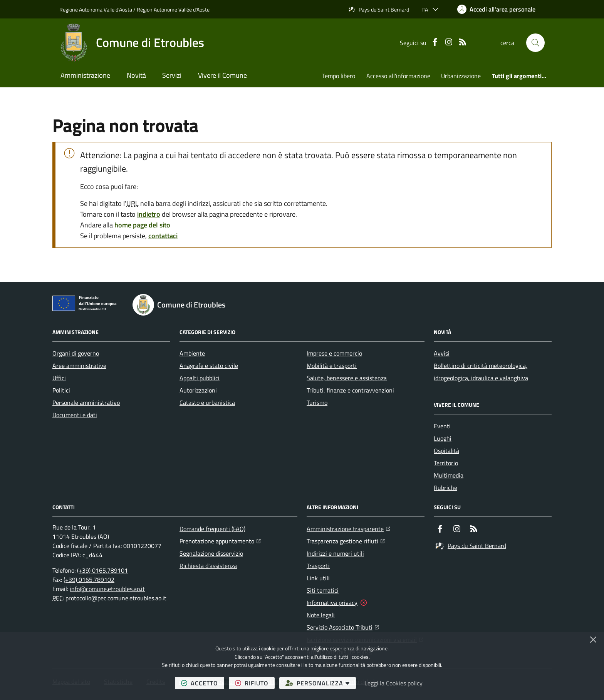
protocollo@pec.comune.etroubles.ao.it (115, 598)
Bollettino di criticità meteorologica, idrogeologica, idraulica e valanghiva (481, 372)
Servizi (171, 75)
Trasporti (318, 565)
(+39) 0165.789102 (89, 579)
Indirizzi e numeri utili (335, 553)
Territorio (446, 463)
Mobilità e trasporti (332, 365)
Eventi (442, 426)
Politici (61, 390)
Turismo (317, 402)
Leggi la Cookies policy (393, 683)
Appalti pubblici (200, 378)
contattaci (163, 236)
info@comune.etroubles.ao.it (107, 588)
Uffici (59, 378)
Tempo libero (338, 75)
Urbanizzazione (461, 75)
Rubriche (445, 487)
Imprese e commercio (334, 353)
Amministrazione (85, 75)
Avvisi (442, 353)
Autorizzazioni (198, 390)
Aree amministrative (79, 365)
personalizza (320, 683)
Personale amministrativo (86, 402)
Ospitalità (446, 450)
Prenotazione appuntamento (220, 540)
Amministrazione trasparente (348, 528)
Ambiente (192, 353)
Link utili (318, 578)
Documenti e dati (74, 414)
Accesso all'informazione (398, 75)
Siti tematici (323, 590)
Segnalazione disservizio (211, 553)
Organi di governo (75, 353)
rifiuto (255, 683)
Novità (136, 75)
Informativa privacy (332, 602)
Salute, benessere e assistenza (347, 378)
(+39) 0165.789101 (102, 570)
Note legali (321, 615)
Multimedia (448, 475)
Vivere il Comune (222, 75)
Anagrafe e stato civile (209, 365)
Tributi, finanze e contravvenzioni (350, 390)
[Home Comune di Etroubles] (131, 42)
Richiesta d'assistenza (208, 565)
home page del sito (142, 225)
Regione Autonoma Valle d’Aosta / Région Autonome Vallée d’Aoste (134, 9)
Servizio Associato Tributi (343, 626)
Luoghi (442, 438)
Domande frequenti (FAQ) (212, 528)
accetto (202, 683)
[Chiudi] (593, 639)
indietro (148, 214)
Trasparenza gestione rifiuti (346, 540)
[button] (535, 42)
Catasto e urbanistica (207, 402)
